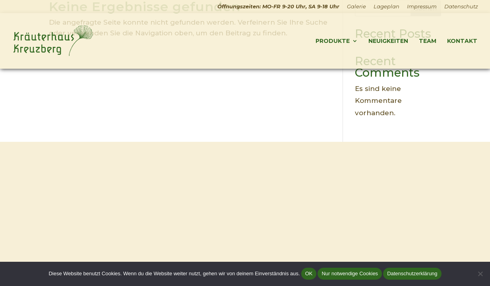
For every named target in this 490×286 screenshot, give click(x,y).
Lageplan (386, 7)
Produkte (333, 41)
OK (309, 273)
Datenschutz (461, 7)
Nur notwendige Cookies (350, 273)
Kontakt (462, 41)
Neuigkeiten (388, 41)
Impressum (422, 7)
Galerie (356, 7)
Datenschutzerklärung (412, 273)
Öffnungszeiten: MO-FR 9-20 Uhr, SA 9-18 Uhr (278, 7)
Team (427, 41)
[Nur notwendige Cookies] (480, 274)
